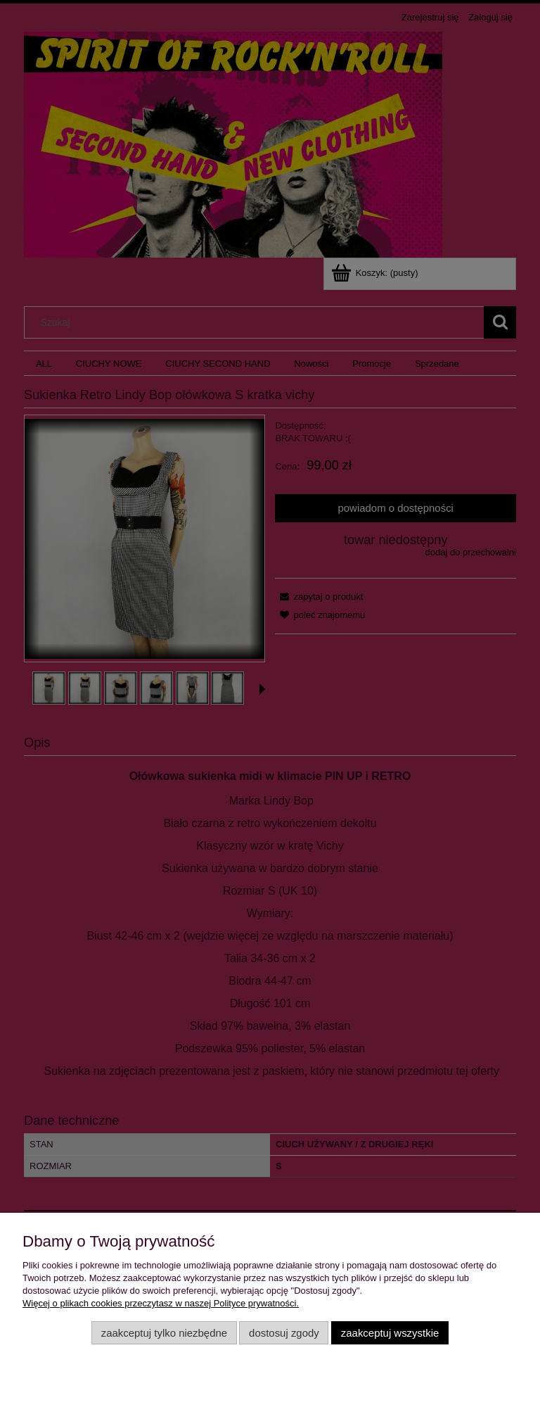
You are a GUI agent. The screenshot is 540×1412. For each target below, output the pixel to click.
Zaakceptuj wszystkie (390, 1333)
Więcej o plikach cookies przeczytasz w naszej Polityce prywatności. (160, 1303)
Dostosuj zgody (284, 1333)
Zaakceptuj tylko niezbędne (164, 1333)
